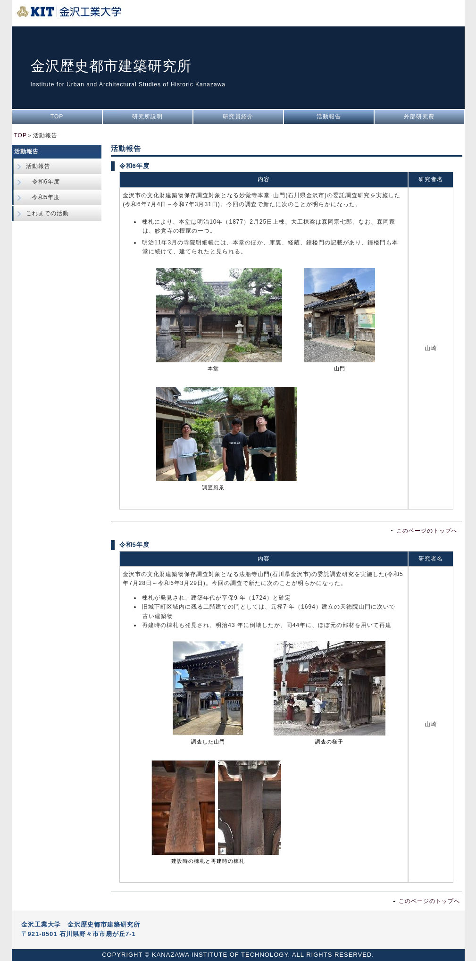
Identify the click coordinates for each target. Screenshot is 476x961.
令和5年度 (43, 197)
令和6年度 (43, 181)
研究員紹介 (238, 116)
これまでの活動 (47, 213)
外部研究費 (419, 116)
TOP (56, 116)
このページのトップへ (427, 530)
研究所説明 (147, 116)
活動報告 (329, 116)
